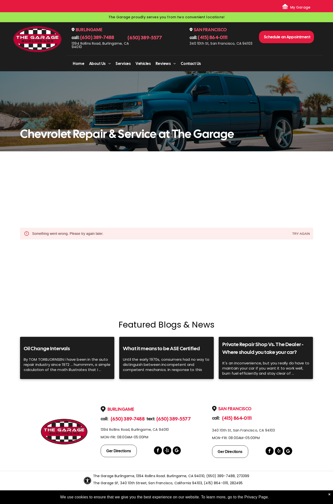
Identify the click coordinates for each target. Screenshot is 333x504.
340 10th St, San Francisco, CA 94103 (221, 43)
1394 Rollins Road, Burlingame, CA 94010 (100, 45)
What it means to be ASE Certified (161, 348)
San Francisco (210, 29)
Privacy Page (256, 497)
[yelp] (167, 451)
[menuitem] (78, 63)
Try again (301, 234)
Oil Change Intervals (47, 348)
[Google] (177, 451)
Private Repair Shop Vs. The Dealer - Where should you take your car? (262, 348)
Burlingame (89, 29)
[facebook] (158, 451)
